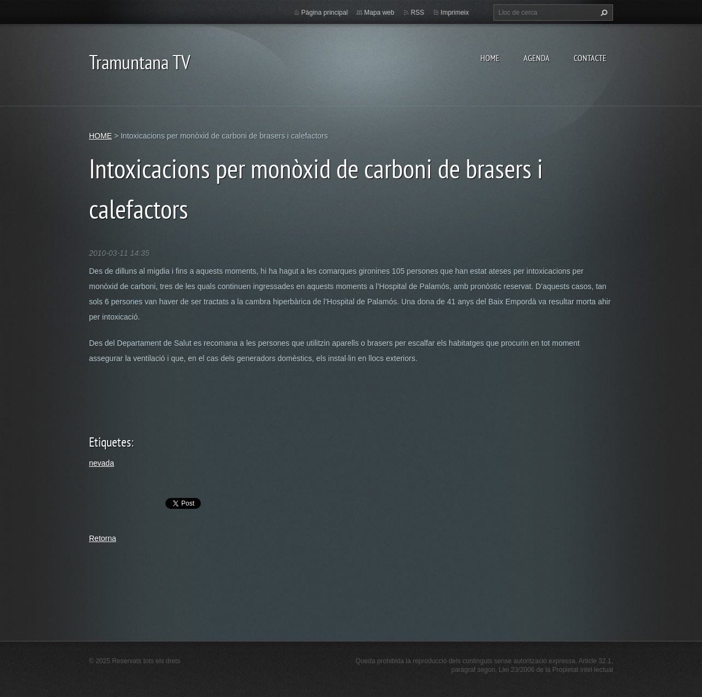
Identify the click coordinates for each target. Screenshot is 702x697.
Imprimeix (455, 12)
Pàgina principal (324, 12)
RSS (417, 12)
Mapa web (379, 12)
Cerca (602, 12)
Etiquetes (110, 442)
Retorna (102, 538)
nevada (101, 463)
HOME (489, 57)
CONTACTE (590, 57)
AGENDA (536, 57)
